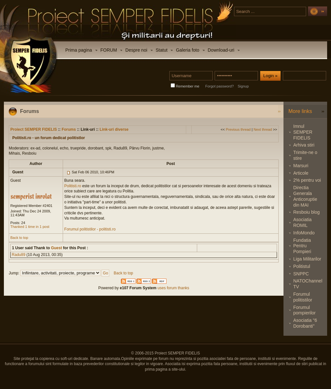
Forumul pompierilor (304, 310)
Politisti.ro (72, 186)
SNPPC (301, 273)
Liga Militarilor (307, 258)
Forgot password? (219, 86)
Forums (69, 129)
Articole (300, 173)
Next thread (262, 129)
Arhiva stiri (303, 145)
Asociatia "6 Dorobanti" (305, 323)
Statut (162, 50)
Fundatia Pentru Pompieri (302, 246)
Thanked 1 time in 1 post (29, 227)
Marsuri (300, 165)
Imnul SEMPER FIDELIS (302, 132)
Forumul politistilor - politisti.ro (90, 229)
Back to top (19, 238)
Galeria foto (187, 50)
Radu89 (18, 254)
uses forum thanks (172, 288)
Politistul (301, 266)
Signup (243, 86)
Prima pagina (78, 50)
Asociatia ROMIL (302, 222)
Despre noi (136, 50)
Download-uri (221, 50)
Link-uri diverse (114, 129)
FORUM (109, 50)
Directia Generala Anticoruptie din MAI (305, 196)
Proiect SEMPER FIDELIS (33, 129)
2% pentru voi (307, 180)
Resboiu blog (306, 212)
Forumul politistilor (302, 297)
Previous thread (238, 129)
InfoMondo (304, 232)
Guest (56, 248)
